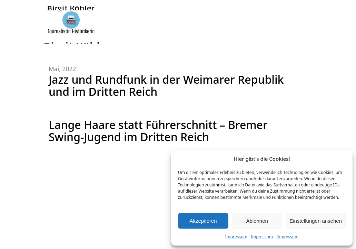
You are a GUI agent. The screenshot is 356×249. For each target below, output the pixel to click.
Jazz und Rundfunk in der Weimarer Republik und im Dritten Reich (166, 85)
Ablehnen (257, 221)
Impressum (236, 237)
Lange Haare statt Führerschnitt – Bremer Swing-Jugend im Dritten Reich (158, 130)
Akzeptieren (203, 221)
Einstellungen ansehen (315, 221)
